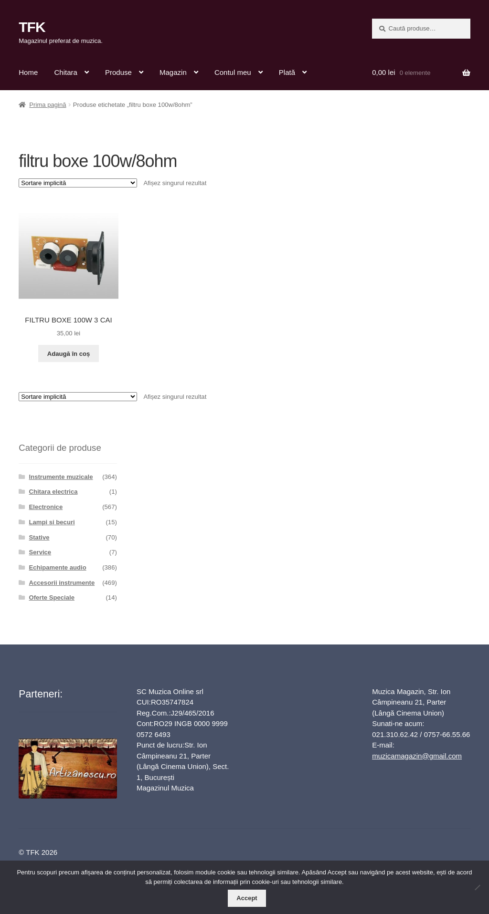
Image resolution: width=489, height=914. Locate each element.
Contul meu (232, 72)
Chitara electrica (53, 491)
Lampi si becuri (52, 522)
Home (28, 72)
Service (40, 552)
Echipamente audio (57, 567)
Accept (246, 898)
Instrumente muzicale (61, 476)
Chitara (65, 72)
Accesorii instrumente (62, 582)
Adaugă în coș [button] (68, 353)
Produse (118, 72)
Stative (39, 537)
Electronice (46, 506)
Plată (287, 72)
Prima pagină (47, 104)
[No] (477, 887)
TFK (32, 27)
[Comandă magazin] (78, 182)
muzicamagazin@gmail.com (417, 756)
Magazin (173, 72)
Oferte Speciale (51, 597)
